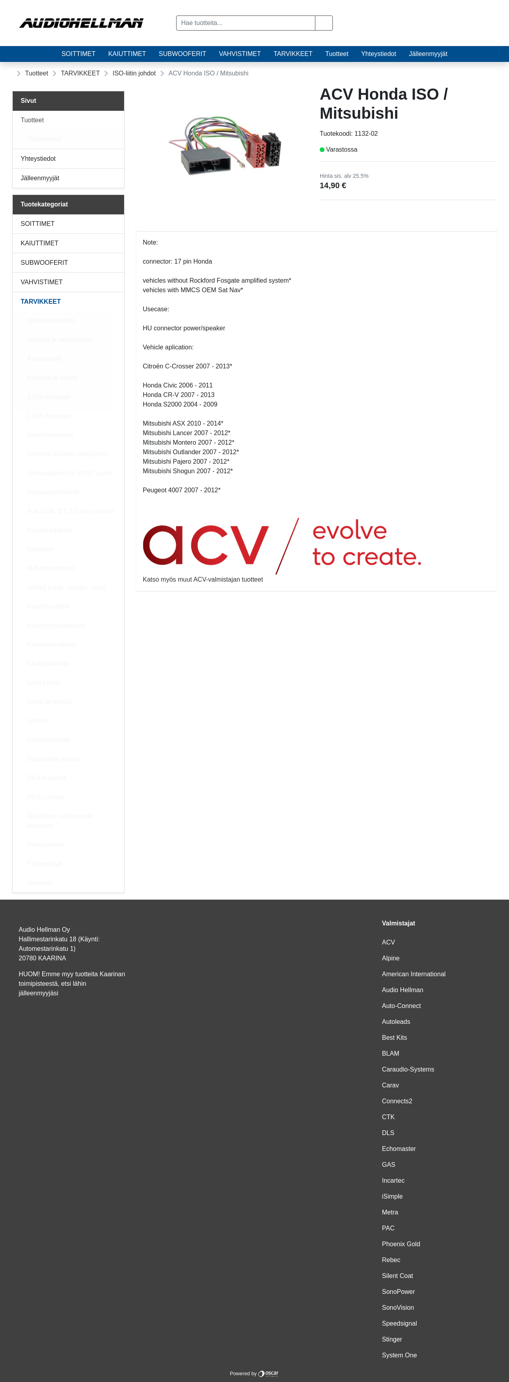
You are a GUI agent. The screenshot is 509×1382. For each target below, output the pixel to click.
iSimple (392, 1196)
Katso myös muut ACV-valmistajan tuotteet (316, 550)
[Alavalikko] (115, 120)
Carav (390, 1085)
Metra (390, 1212)
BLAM (391, 1053)
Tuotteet (336, 53)
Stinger (392, 1339)
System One (399, 1355)
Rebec (391, 1260)
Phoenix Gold (401, 1244)
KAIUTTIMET (127, 53)
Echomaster (399, 1148)
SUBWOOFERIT (182, 53)
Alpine (391, 958)
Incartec (393, 1180)
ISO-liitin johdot (134, 73)
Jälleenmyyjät (428, 53)
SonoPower (398, 1291)
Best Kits (394, 1037)
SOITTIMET (78, 53)
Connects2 (397, 1101)
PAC (388, 1228)
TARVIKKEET (293, 53)
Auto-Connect (401, 1005)
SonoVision (398, 1307)
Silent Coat (397, 1275)
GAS (389, 1164)
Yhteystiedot (378, 53)
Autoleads (396, 1021)
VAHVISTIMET (240, 53)
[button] (324, 23)
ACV (388, 942)
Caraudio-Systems (408, 1069)
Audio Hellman (403, 990)
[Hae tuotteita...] (246, 23)
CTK (388, 1117)
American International (414, 974)
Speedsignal (399, 1323)
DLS (388, 1133)
